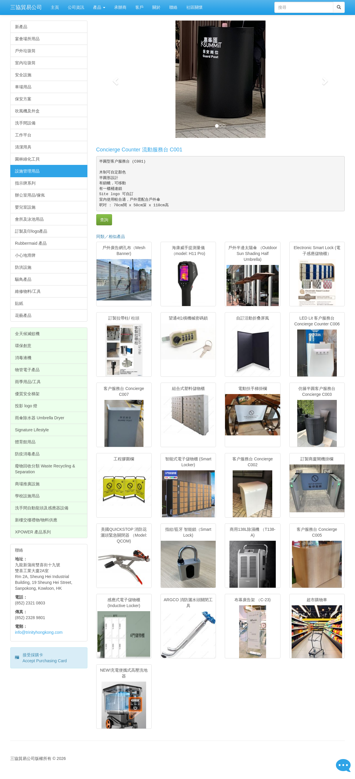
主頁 (55, 7)
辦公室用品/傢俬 (30, 195)
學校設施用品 (27, 496)
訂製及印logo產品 (31, 231)
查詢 (104, 219)
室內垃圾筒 (25, 62)
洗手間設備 (25, 123)
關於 (156, 7)
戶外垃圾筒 (25, 50)
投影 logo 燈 (26, 405)
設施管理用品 (27, 171)
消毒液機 (23, 357)
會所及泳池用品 (29, 219)
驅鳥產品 (23, 279)
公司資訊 (76, 7)
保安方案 (23, 99)
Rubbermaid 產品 (31, 243)
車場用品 (23, 87)
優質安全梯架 (27, 393)
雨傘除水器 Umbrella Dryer (39, 417)
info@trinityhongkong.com (38, 632)
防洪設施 (23, 267)
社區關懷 (194, 7)
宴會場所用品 (27, 38)
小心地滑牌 (25, 255)
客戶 (139, 7)
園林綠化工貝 (27, 159)
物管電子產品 (27, 369)
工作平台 (23, 135)
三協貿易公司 (26, 7)
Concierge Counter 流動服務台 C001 (139, 150)
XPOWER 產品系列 (33, 532)
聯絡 (173, 7)
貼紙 (19, 303)
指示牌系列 (25, 183)
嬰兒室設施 (25, 207)
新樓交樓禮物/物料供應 (36, 520)
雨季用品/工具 (28, 381)
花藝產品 (23, 315)
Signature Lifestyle (32, 429)
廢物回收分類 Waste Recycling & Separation (45, 469)
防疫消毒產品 (27, 454)
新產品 (21, 26)
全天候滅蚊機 (27, 333)
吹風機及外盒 (27, 111)
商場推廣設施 (27, 483)
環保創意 (23, 345)
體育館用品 (25, 442)
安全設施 (23, 74)
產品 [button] (99, 7)
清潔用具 (23, 147)
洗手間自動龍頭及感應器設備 (41, 508)
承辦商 (120, 7)
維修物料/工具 (28, 291)
